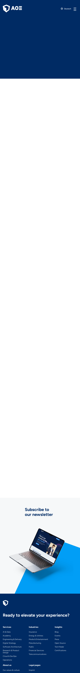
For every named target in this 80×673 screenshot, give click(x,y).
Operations (7, 660)
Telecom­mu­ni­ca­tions (37, 654)
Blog (56, 632)
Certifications (60, 650)
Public (31, 647)
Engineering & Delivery (12, 639)
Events (57, 636)
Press (57, 639)
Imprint (32, 670)
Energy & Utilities (36, 636)
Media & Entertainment (38, 639)
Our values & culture (11, 670)
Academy (7, 636)
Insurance (33, 632)
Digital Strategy (9, 643)
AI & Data (6, 632)
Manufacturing (35, 643)
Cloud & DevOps (9, 656)
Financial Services (36, 650)
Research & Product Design (11, 651)
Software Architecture (12, 647)
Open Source (60, 643)
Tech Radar (59, 647)
